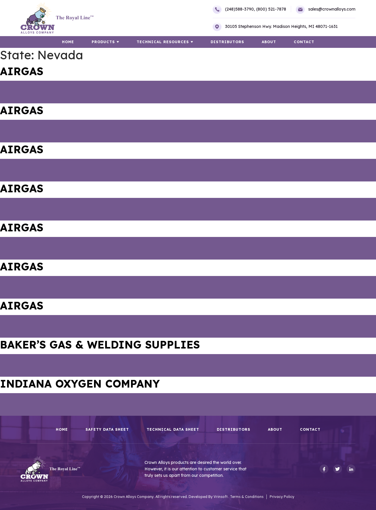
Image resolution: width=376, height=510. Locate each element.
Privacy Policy (282, 496)
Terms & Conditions (246, 496)
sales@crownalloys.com (325, 9)
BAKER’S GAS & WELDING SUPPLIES (100, 344)
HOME (68, 42)
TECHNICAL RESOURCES (163, 42)
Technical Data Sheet (173, 429)
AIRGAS (21, 71)
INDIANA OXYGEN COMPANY (80, 383)
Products (103, 42)
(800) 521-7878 (271, 9)
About (269, 42)
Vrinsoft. (221, 496)
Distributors (227, 42)
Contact (304, 42)
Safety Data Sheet (107, 429)
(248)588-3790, (234, 9)
